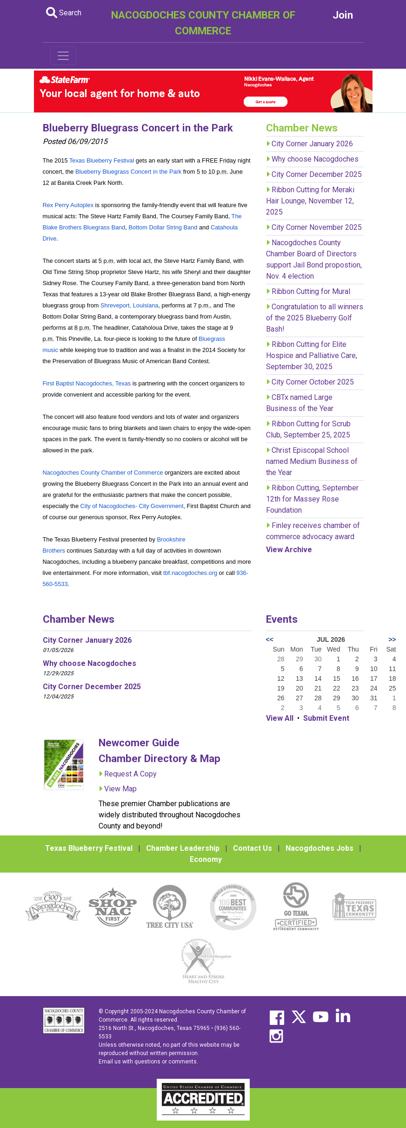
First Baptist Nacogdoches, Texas (87, 383)
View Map (120, 788)
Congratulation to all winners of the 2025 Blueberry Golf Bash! (314, 317)
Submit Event (326, 718)
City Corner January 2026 (312, 143)
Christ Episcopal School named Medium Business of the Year (312, 461)
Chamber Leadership (183, 848)
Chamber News (78, 619)
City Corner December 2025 (317, 174)
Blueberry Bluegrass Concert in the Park (128, 171)
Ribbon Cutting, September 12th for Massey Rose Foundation (312, 499)
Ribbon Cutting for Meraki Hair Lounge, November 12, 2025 (310, 200)
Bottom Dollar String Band (162, 227)
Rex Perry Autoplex (68, 205)
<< (269, 639)
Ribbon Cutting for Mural (311, 291)
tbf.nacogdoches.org (190, 572)
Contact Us (252, 848)
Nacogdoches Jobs (319, 848)
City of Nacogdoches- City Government (132, 505)
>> (392, 639)
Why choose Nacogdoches (315, 159)
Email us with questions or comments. (148, 1061)
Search (63, 12)
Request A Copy (130, 773)
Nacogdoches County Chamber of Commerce (103, 472)
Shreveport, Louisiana (129, 305)
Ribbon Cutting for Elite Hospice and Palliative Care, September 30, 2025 (311, 355)
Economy (206, 859)
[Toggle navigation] (63, 55)
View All (279, 718)
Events (282, 619)
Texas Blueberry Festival (101, 160)
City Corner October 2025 (313, 382)
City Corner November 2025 (317, 227)
